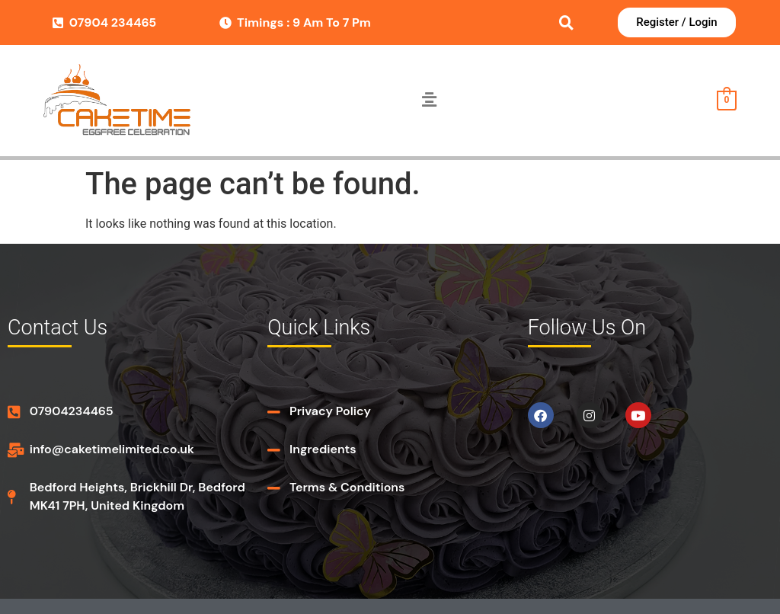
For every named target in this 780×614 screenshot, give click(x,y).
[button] (429, 100)
